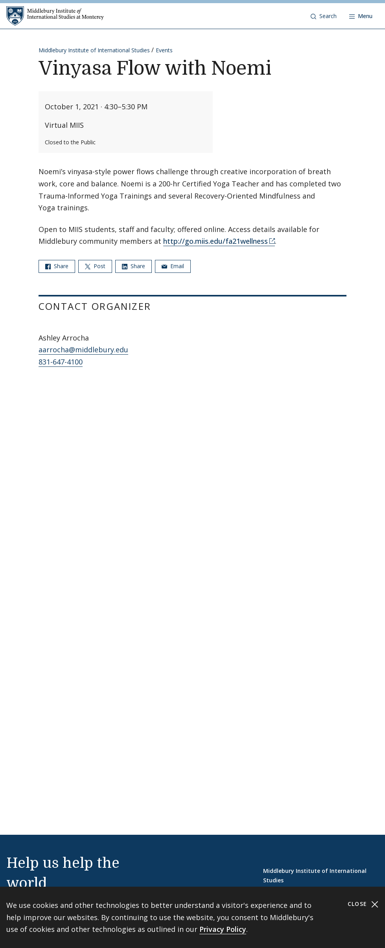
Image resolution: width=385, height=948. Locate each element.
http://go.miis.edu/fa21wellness (215, 241)
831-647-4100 (61, 361)
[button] (323, 16)
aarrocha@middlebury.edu (83, 349)
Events (164, 50)
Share (56, 266)
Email (173, 266)
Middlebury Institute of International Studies (94, 50)
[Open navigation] (361, 16)
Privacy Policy (222, 929)
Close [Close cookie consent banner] (363, 904)
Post (95, 266)
